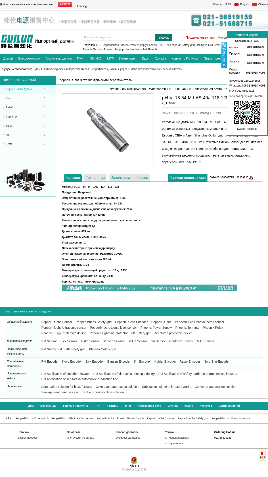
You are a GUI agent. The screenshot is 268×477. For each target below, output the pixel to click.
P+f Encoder (50, 361)
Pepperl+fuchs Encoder (131, 322)
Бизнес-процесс (28, 437)
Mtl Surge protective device (174, 333)
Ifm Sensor (158, 341)
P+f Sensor (170, 45)
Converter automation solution (216, 386)
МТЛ (110, 58)
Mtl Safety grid (186, 45)
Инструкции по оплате (80, 437)
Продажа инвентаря (200, 37)
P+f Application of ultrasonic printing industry (124, 374)
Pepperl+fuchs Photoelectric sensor (199, 322)
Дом (37, 69)
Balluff (9, 107)
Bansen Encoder (119, 361)
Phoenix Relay (213, 327)
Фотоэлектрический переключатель (65, 69)
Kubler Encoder (165, 361)
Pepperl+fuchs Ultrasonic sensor (63, 327)
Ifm (8, 134)
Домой (8, 58)
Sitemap (217, 4)
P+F (160, 45)
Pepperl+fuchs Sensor (56, 322)
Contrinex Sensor (181, 341)
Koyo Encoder (72, 361)
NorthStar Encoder (217, 361)
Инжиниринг (128, 58)
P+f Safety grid (51, 349)
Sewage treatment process (60, 392)
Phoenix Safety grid (102, 349)
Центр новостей (229, 405)
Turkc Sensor (90, 341)
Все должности (29, 58)
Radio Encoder (190, 361)
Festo (9, 144)
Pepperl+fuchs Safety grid (94, 322)
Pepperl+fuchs (110, 45)
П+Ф (80, 58)
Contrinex (11, 116)
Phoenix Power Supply (133, 45)
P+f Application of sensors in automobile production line (79, 379)
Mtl (145, 49)
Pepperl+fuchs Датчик (103, 69)
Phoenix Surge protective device (123, 49)
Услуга (188, 405)
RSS (228, 4)
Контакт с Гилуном (185, 58)
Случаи (173, 405)
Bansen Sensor (113, 341)
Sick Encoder (94, 361)
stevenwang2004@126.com (246, 96)
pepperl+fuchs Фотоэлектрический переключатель (151, 69)
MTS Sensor (205, 341)
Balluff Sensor (137, 341)
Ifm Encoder (142, 361)
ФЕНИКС (95, 58)
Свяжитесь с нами (247, 41)
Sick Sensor (69, 341)
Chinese (263, 4)
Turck (9, 125)
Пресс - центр (214, 58)
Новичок (23, 432)
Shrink (224, 55)
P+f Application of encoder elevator (65, 374)
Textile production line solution (103, 392)
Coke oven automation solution (117, 386)
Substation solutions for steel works (166, 386)
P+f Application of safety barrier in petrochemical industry (197, 374)
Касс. (146, 58)
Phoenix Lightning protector (109, 333)
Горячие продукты (59, 58)
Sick (198, 45)
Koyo (204, 45)
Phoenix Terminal (93, 49)
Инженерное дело (149, 405)
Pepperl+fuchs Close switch (31, 418)
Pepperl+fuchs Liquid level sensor (113, 327)
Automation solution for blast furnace (66, 386)
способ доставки (127, 432)
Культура (206, 405)
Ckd (210, 45)
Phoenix (152, 45)
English (244, 4)
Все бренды (48, 405)
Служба (160, 58)
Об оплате (74, 432)
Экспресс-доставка (128, 437)
